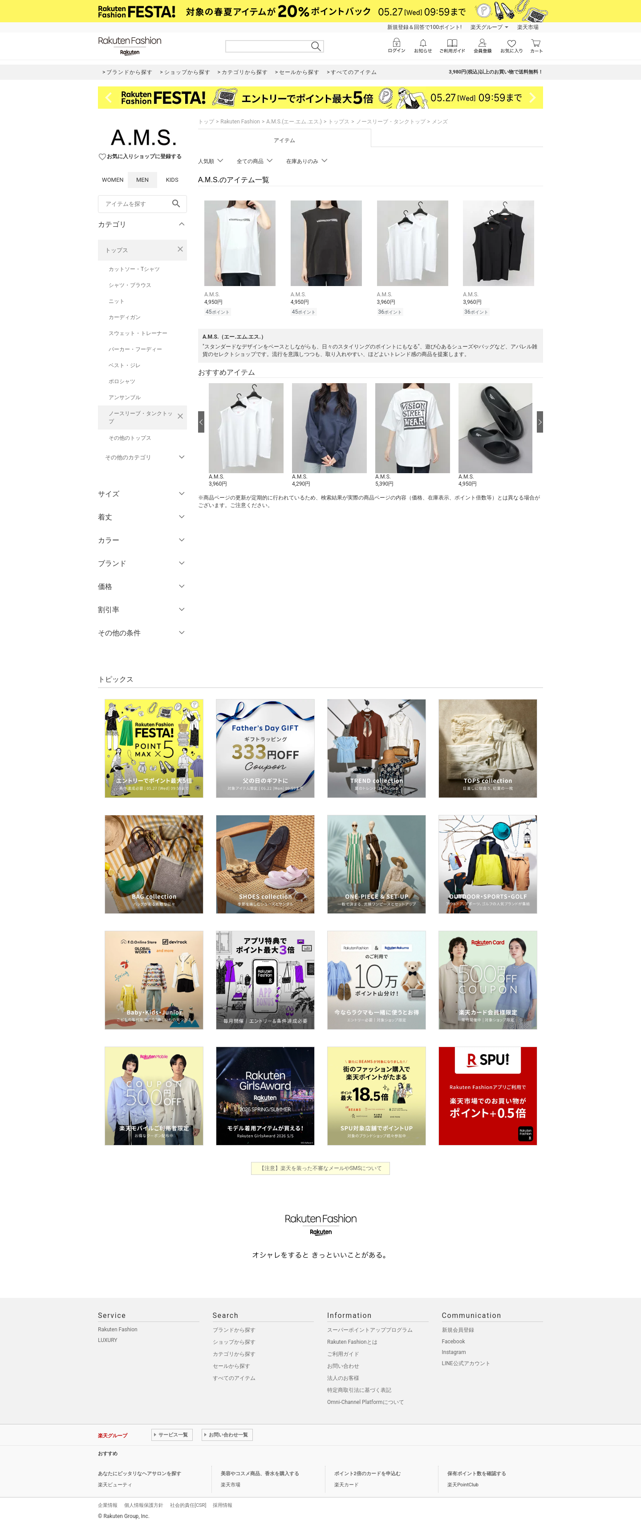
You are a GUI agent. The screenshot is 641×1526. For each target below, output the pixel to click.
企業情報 (108, 1505)
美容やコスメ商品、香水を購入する (260, 1474)
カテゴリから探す (234, 1354)
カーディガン (125, 317)
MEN (142, 179)
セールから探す (231, 1366)
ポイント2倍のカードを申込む (367, 1474)
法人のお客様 (343, 1378)
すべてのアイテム (234, 1378)
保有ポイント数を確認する (476, 1474)
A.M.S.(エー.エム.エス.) (294, 122)
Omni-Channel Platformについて (365, 1402)
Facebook (453, 1341)
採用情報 (222, 1505)
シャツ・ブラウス (130, 285)
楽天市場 (528, 27)
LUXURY (108, 1340)
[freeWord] (142, 204)
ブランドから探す (234, 1330)
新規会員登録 (458, 1330)
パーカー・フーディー (135, 349)
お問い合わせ (343, 1366)
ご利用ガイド (343, 1354)
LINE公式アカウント (466, 1363)
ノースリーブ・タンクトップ (141, 417)
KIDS (172, 179)
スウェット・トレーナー (138, 333)
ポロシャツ (122, 381)
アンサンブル (125, 397)
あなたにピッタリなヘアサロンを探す (139, 1474)
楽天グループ (487, 27)
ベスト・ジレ (125, 365)
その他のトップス (130, 438)
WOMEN (113, 179)
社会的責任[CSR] (188, 1505)
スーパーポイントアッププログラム (370, 1330)
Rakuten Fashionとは (352, 1342)
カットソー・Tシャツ (134, 269)
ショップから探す (234, 1342)
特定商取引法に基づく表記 (359, 1390)
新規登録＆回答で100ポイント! (424, 27)
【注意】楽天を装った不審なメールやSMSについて (320, 1168)
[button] (246, 435)
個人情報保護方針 (143, 1505)
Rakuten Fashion (240, 122)
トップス (116, 250)
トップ (206, 122)
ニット (117, 301)
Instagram (454, 1352)
